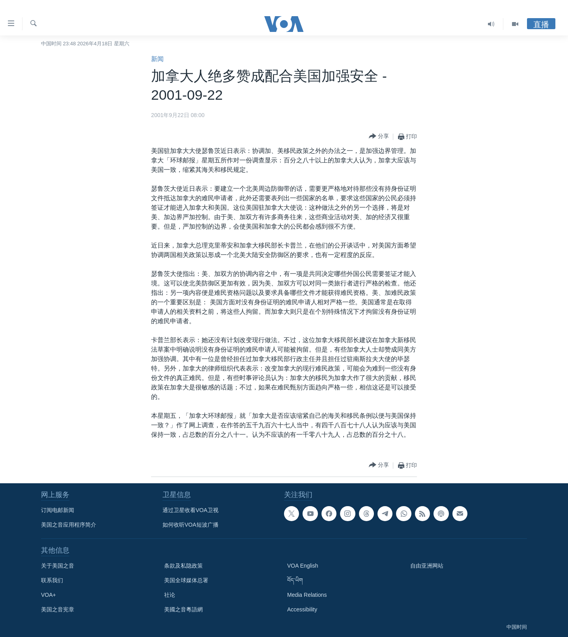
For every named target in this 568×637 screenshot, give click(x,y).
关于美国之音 (57, 565)
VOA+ (48, 595)
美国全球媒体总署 (186, 580)
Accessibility (302, 609)
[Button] (379, 136)
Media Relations (307, 595)
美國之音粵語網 (183, 609)
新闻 (157, 59)
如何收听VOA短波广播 (191, 525)
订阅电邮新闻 (57, 510)
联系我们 (52, 580)
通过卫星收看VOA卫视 (191, 510)
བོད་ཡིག (295, 580)
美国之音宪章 (57, 609)
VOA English (302, 565)
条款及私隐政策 (183, 565)
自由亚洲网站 (426, 565)
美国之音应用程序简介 (68, 525)
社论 (169, 595)
